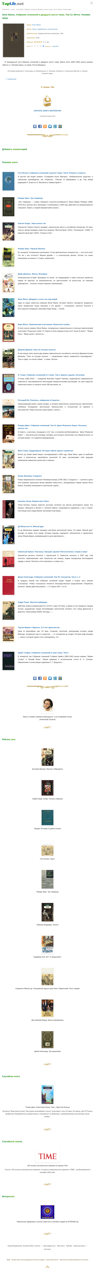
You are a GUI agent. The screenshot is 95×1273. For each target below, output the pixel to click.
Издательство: (32, 33)
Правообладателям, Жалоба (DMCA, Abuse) (24, 1246)
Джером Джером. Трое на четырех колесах (37, 350)
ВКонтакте (61, 1246)
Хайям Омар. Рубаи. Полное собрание (47, 799)
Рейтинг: (30, 42)
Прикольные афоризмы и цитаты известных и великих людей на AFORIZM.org (47, 1214)
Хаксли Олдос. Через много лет (32, 223)
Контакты (47, 1249)
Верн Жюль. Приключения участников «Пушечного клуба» (44, 324)
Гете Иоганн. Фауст (47, 859)
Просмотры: (31, 38)
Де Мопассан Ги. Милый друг (31, 526)
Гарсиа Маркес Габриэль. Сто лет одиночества (39, 628)
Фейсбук (69, 1246)
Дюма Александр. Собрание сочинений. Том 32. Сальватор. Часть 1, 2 (49, 577)
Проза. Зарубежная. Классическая (45, 29)
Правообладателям (47, 116)
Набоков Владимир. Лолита (47, 925)
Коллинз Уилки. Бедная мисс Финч (33, 501)
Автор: (29, 25)
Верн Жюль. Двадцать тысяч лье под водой (37, 299)
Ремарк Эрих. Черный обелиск (31, 249)
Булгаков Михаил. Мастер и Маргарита (47, 769)
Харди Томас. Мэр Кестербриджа (32, 602)
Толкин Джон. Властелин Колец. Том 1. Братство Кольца (47, 1107)
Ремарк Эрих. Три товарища (30, 198)
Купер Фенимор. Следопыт (30, 476)
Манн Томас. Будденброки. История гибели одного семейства (45, 451)
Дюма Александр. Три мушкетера (47, 1051)
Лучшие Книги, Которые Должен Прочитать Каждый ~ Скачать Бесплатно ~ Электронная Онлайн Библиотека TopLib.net (50, 1260)
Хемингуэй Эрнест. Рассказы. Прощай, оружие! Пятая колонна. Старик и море (52, 552)
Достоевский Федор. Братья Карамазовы (47, 1020)
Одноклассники (79, 1246)
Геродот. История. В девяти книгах (47, 828)
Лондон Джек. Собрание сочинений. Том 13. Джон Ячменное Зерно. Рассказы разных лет (52, 426)
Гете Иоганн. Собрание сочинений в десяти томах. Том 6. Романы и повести (52, 173)
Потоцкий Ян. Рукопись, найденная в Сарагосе (39, 400)
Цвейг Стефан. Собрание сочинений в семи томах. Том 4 (43, 653)
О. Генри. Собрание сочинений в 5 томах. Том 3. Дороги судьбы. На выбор (51, 375)
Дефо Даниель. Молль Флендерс (32, 274)
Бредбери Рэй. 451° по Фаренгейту (47, 957)
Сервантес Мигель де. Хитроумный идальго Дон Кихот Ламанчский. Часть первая (47, 988)
